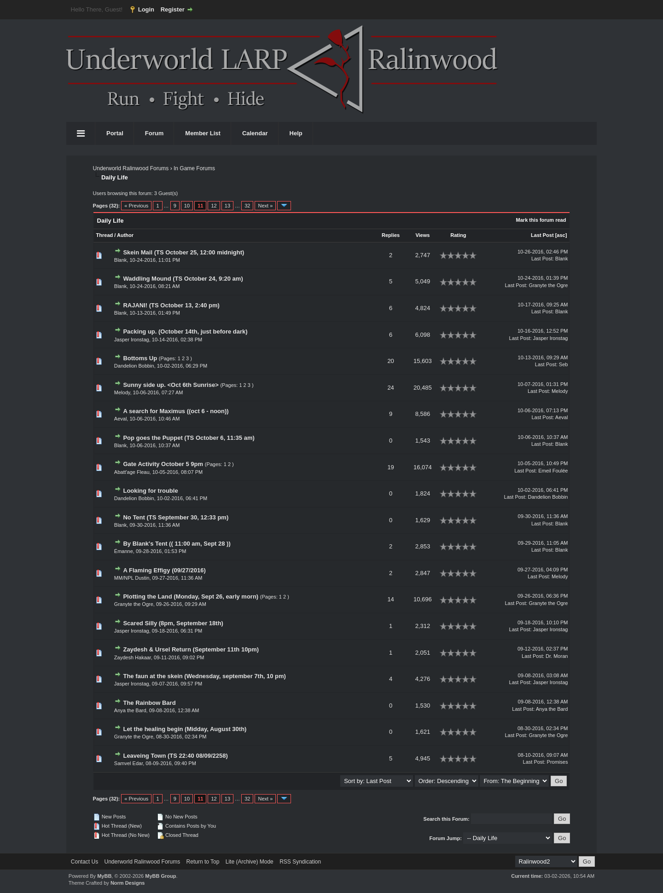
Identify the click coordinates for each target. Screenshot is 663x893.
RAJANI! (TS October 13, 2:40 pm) (171, 305)
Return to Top (203, 861)
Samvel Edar (128, 763)
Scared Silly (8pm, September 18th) (173, 623)
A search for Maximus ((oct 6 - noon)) (175, 411)
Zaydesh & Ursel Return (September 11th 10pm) (191, 649)
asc (561, 235)
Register (173, 9)
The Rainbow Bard (149, 702)
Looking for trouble (150, 490)
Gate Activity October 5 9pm (163, 464)
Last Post (542, 235)
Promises (557, 762)
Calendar (255, 133)
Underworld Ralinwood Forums (131, 168)
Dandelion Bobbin (134, 366)
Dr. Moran (557, 656)
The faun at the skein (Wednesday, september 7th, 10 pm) (204, 676)
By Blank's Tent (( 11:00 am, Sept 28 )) (176, 543)
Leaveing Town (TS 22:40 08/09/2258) (175, 755)
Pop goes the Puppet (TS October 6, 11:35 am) (188, 437)
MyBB (104, 876)
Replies (391, 235)
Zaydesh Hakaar (132, 657)
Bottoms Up (140, 358)
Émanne (123, 551)
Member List (203, 133)
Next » (265, 205)
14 (390, 599)
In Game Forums (194, 168)
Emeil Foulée (553, 470)
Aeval (120, 418)
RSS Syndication (300, 861)
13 (227, 205)
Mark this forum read (541, 220)
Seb (563, 364)
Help (296, 133)
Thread (104, 235)
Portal (114, 133)
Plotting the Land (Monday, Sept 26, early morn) (190, 596)
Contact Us (84, 861)
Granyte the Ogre (548, 285)
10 (187, 205)
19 (390, 467)
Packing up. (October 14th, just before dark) (185, 331)
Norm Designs (127, 883)
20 (390, 360)
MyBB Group (160, 876)
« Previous (136, 205)
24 (390, 387)
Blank (120, 260)
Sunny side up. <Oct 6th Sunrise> (170, 384)
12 (213, 205)
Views (422, 235)
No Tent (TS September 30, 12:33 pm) (175, 517)
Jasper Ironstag (131, 339)
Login (146, 9)
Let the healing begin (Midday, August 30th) (184, 729)
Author (125, 235)
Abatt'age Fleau (132, 472)
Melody (122, 392)
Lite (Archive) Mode (249, 861)
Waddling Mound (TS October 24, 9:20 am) (183, 278)
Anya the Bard (130, 710)
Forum (154, 133)
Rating (458, 235)
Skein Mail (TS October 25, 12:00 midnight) (183, 252)
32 (247, 205)
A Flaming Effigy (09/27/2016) (164, 570)
